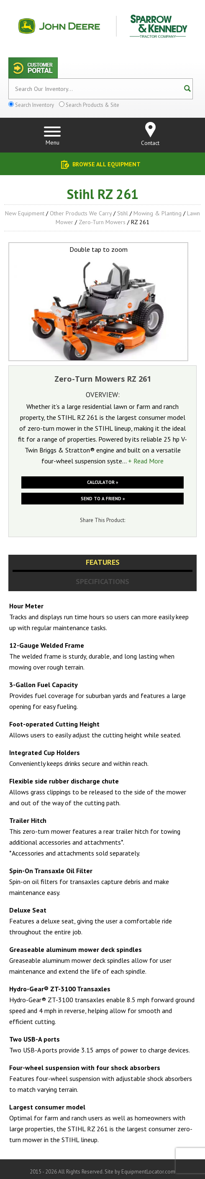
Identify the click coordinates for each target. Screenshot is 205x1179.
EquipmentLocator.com (148, 1171)
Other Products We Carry (81, 213)
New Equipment (24, 213)
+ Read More (146, 461)
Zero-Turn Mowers (102, 222)
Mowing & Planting (157, 213)
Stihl (122, 213)
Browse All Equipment (106, 164)
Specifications (102, 581)
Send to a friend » (103, 499)
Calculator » (102, 482)
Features (103, 562)
